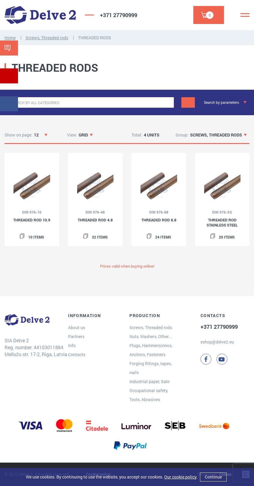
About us (76, 327)
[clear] (168, 102)
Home (10, 37)
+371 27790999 (118, 15)
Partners (76, 336)
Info (72, 345)
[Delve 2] (40, 15)
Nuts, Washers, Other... (150, 336)
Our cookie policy (180, 477)
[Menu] (244, 15)
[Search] (188, 102)
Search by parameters (221, 102)
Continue (213, 477)
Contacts (76, 354)
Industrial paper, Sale (149, 381)
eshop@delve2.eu (217, 342)
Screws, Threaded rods (47, 37)
